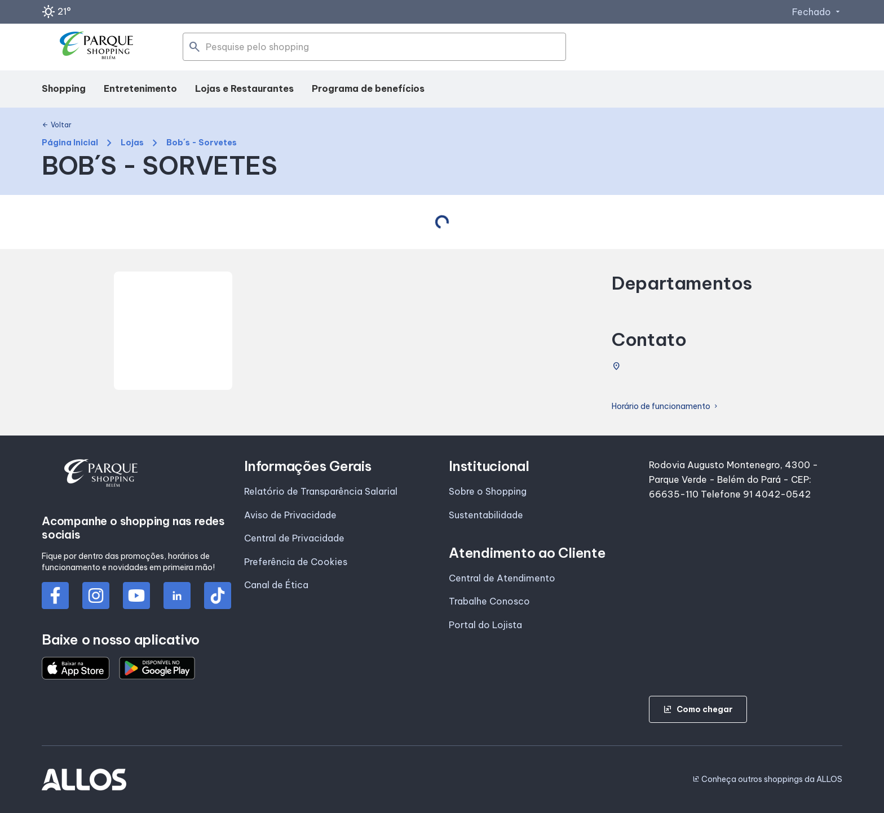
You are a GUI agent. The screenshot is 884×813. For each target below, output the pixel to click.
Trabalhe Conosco (489, 601)
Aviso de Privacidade (290, 515)
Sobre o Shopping (488, 491)
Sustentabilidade (486, 515)
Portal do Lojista (485, 624)
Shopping (64, 88)
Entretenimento (140, 88)
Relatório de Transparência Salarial (320, 491)
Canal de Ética (276, 584)
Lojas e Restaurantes (244, 88)
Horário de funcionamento (665, 406)
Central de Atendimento (502, 578)
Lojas (132, 143)
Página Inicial (70, 143)
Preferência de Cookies (295, 561)
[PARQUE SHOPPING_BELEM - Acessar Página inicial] (100, 47)
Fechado (817, 11)
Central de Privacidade (294, 538)
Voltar (57, 125)
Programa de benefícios (368, 88)
